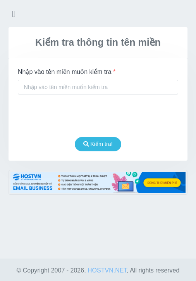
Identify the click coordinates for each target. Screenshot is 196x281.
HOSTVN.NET (107, 270)
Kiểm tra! (98, 144)
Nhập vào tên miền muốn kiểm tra (66, 72)
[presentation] (98, 116)
